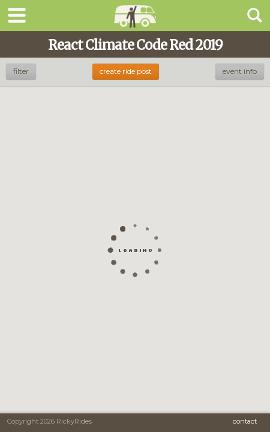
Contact (245, 421)
